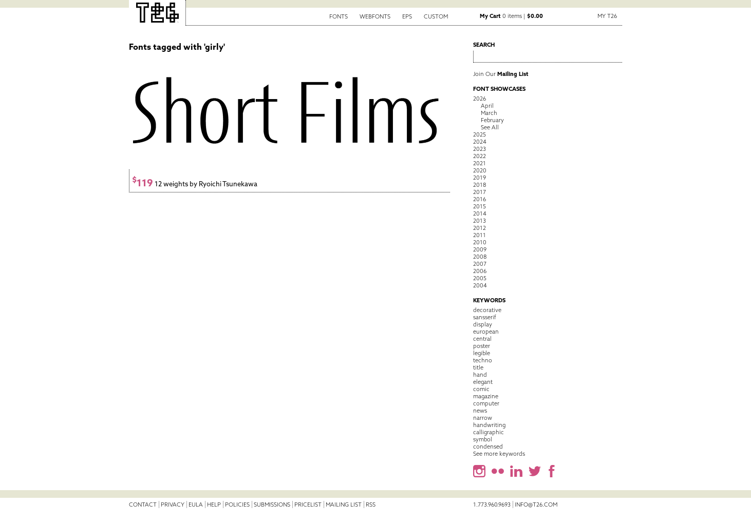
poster (481, 346)
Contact (143, 504)
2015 (479, 206)
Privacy (172, 504)
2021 (479, 163)
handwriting (489, 425)
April (487, 105)
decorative (487, 310)
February (492, 120)
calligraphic (488, 432)
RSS (371, 504)
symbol (482, 439)
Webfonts (375, 16)
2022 (479, 156)
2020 (479, 170)
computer (486, 403)
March (489, 113)
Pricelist (308, 504)
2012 (479, 227)
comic (481, 389)
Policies (237, 504)
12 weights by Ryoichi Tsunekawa (194, 184)
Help (214, 504)
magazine (485, 396)
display (482, 324)
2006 (479, 271)
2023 (479, 148)
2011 (479, 235)
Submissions (272, 504)
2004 (480, 285)
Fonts (338, 16)
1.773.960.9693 (492, 504)
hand (480, 374)
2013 (479, 220)
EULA (196, 504)
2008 (479, 256)
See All (490, 127)
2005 (479, 278)
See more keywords (499, 453)
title (478, 367)
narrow (482, 417)
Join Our (501, 73)
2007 (479, 263)
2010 (479, 242)
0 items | (511, 16)
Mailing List (344, 504)
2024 (479, 141)
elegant (483, 381)
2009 (479, 249)
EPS (407, 16)
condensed (488, 446)
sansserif (484, 317)
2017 (479, 192)
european (486, 331)
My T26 (607, 16)
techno (482, 360)
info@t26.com (536, 504)
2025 (479, 134)
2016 (479, 199)
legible (481, 353)
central (482, 338)
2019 (479, 177)
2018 (479, 184)
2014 (479, 213)
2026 (479, 98)
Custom (436, 16)
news (480, 410)
